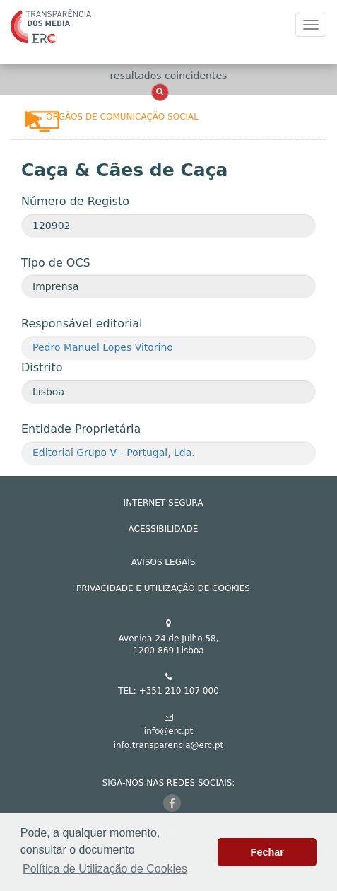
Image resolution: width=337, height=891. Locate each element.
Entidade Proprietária (81, 429)
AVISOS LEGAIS (163, 562)
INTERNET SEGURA (163, 503)
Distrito (41, 367)
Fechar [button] (267, 852)
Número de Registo (75, 201)
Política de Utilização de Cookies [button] (105, 869)
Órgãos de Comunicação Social (122, 117)
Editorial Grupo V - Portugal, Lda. (113, 452)
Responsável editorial (81, 323)
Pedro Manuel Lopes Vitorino (102, 347)
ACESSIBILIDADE (164, 529)
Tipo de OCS (55, 262)
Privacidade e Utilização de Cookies (163, 588)
